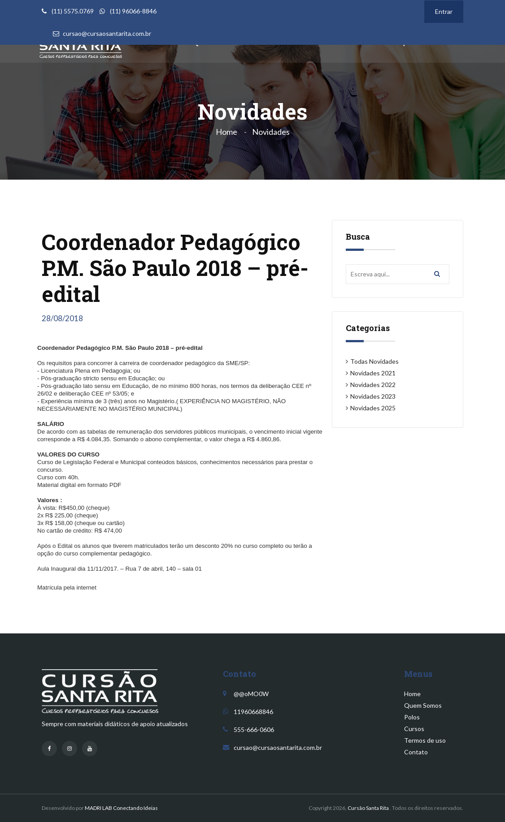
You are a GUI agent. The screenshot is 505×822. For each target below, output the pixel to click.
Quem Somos (423, 705)
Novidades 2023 (373, 396)
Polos (412, 717)
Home (226, 132)
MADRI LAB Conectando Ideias (121, 808)
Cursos (414, 728)
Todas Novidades (374, 361)
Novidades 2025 (373, 408)
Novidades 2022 (373, 384)
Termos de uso (425, 740)
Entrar (444, 11)
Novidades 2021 (373, 373)
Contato (416, 752)
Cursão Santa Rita (368, 808)
